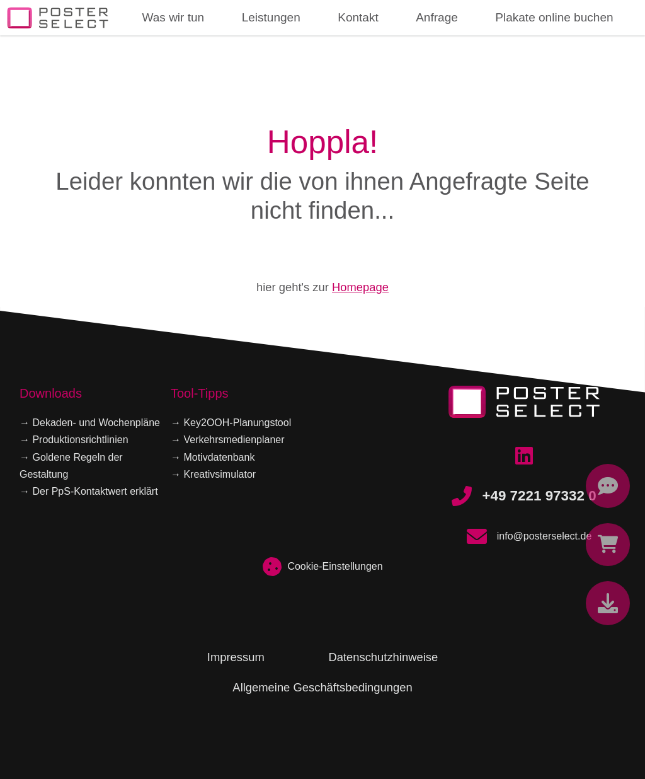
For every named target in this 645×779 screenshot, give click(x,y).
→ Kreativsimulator (213, 474)
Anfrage (437, 17)
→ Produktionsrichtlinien (74, 439)
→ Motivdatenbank (212, 457)
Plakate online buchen (554, 17)
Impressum (236, 657)
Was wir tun (173, 17)
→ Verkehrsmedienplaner (228, 439)
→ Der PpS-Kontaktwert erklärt (89, 491)
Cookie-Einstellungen (322, 567)
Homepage (360, 287)
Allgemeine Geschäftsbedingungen (322, 687)
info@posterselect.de (524, 536)
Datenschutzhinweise (383, 657)
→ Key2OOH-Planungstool (231, 422)
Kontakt (358, 17)
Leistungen (271, 17)
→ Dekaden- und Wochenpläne (90, 422)
